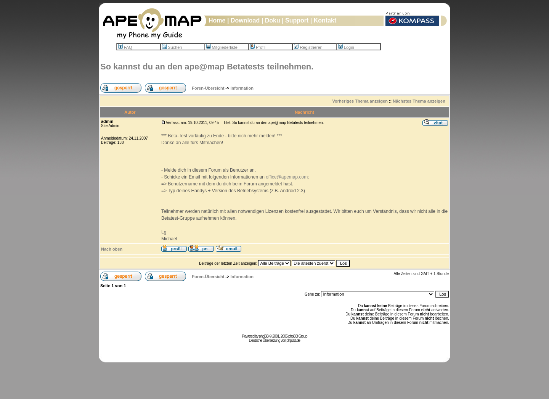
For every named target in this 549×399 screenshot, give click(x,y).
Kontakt (325, 20)
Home (217, 20)
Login (346, 47)
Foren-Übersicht (208, 88)
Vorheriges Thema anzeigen (360, 101)
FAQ (125, 47)
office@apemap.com (287, 177)
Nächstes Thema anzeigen (419, 101)
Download (245, 20)
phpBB (263, 336)
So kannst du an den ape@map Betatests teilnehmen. (206, 66)
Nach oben (111, 249)
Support (296, 20)
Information (242, 88)
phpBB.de (293, 340)
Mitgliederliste (222, 47)
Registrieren (308, 47)
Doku (272, 20)
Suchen (172, 47)
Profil (257, 47)
